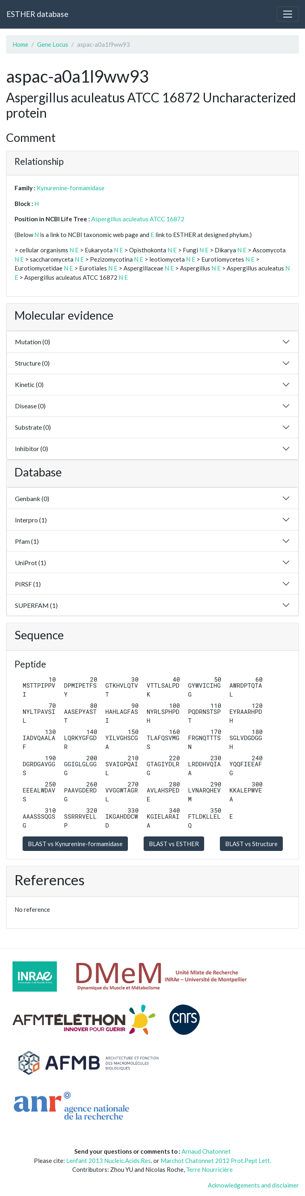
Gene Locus (52, 44)
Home (20, 44)
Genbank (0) (32, 498)
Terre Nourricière (209, 1169)
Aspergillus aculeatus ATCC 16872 (137, 219)
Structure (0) (32, 363)
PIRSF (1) (28, 584)
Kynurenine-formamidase (70, 187)
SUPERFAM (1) (36, 605)
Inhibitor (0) (31, 448)
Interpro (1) (31, 520)
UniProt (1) (30, 562)
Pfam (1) (27, 541)
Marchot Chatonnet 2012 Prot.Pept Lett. (216, 1160)
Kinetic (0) (29, 384)
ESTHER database (37, 14)
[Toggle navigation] (288, 14)
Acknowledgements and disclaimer (253, 1185)
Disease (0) (30, 406)
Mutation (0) (32, 341)
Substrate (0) (33, 427)
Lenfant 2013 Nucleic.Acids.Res (108, 1160)
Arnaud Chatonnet (206, 1151)
